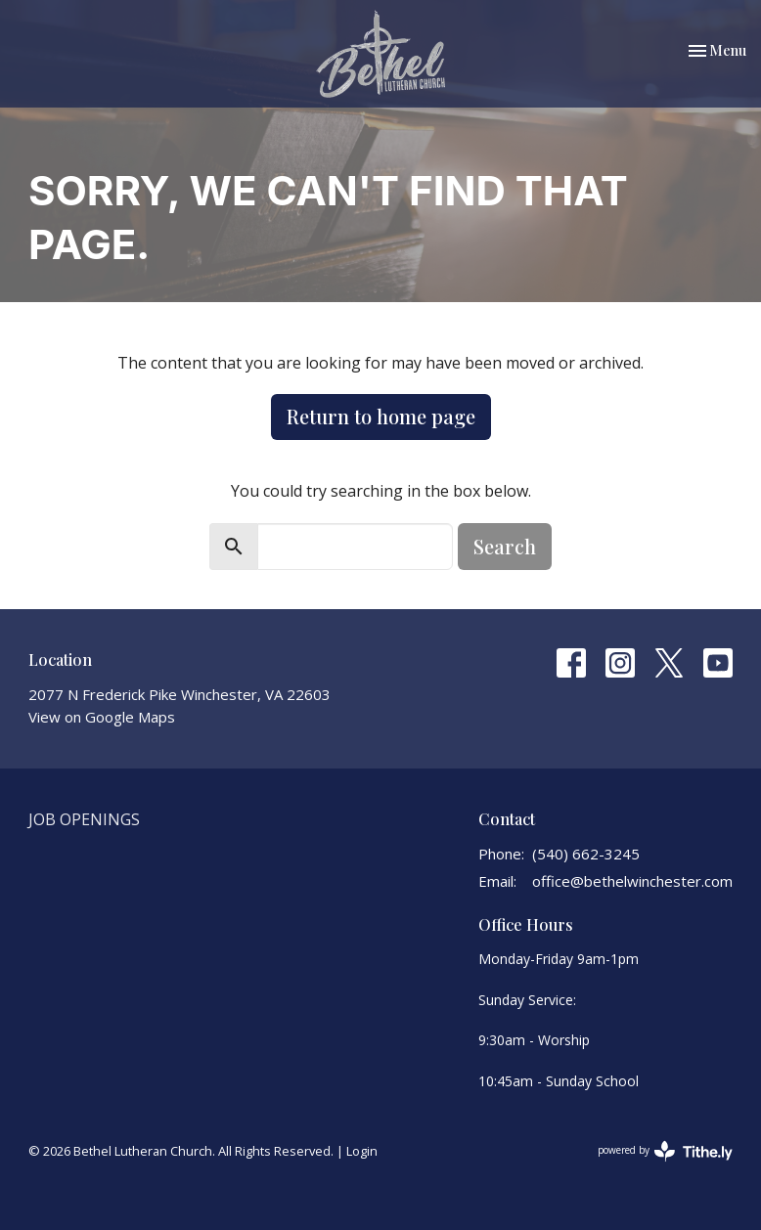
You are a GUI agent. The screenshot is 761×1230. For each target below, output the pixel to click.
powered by (665, 1151)
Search (504, 546)
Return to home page (381, 416)
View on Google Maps (101, 716)
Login (362, 1151)
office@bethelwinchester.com (632, 881)
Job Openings (84, 819)
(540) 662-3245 (586, 853)
